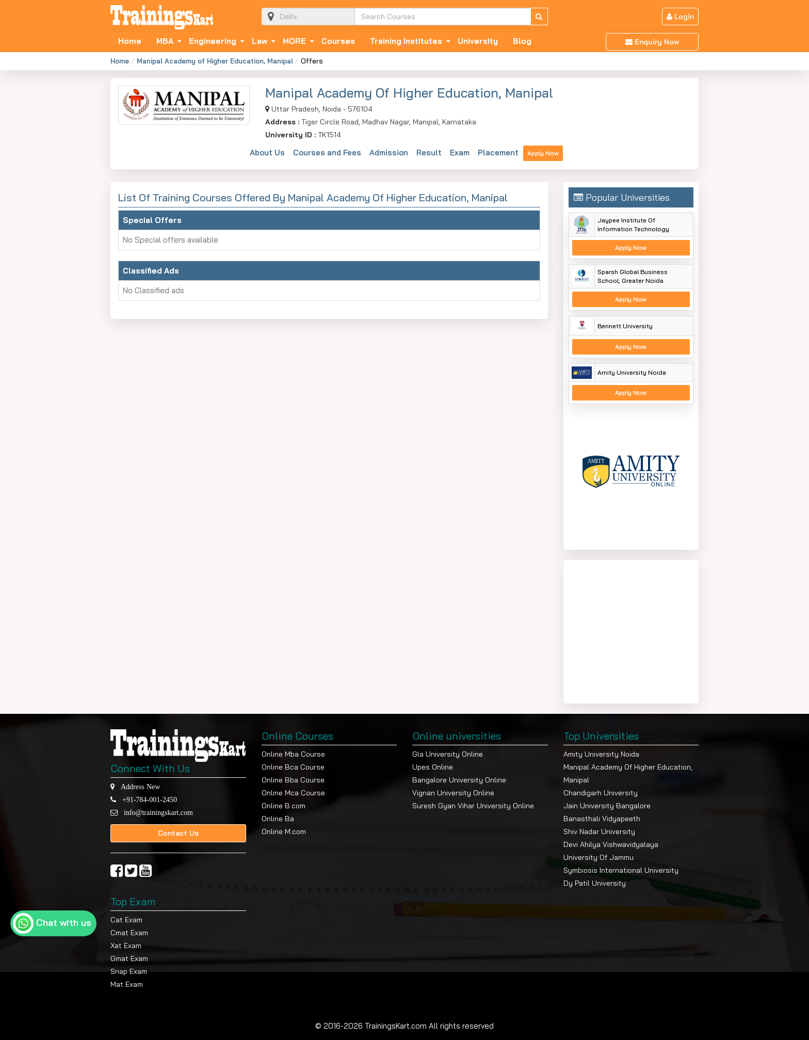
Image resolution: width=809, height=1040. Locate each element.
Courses (338, 41)
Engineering (212, 41)
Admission (388, 152)
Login (680, 16)
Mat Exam (126, 984)
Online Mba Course (293, 754)
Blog (522, 41)
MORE (294, 41)
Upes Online (432, 767)
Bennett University (625, 326)
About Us (267, 152)
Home (129, 41)
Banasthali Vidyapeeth (601, 818)
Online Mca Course (293, 792)
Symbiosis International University (620, 870)
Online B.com (283, 805)
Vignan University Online (453, 792)
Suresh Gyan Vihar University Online (473, 805)
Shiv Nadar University (599, 831)
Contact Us (178, 833)
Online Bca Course (293, 767)
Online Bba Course (293, 780)
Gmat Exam (129, 958)
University (478, 41)
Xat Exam (125, 945)
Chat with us (63, 923)
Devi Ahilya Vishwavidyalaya (610, 844)
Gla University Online (447, 754)
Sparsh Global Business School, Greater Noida (632, 276)
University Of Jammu (598, 857)
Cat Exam (126, 919)
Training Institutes (406, 41)
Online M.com (284, 831)
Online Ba (278, 818)
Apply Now (543, 153)
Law (259, 41)
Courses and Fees (327, 152)
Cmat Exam (129, 932)
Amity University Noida (631, 372)
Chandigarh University (600, 792)
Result (429, 152)
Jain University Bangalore (607, 805)
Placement (498, 152)
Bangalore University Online (459, 780)
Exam (460, 152)
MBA (164, 41)
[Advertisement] (633, 629)
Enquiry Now (652, 41)
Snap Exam (128, 971)
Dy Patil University (594, 883)
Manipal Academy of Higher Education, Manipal (215, 61)
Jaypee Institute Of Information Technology (633, 224)
